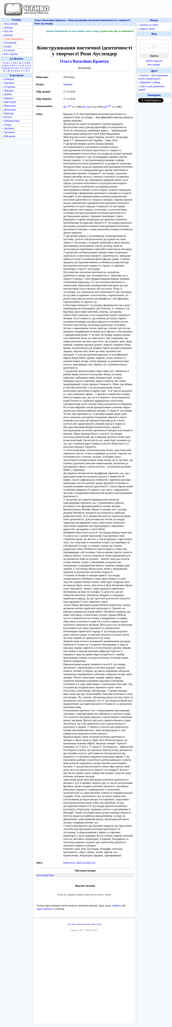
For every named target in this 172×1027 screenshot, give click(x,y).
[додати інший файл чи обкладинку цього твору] (72, 31)
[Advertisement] (98, 979)
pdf (105, 106)
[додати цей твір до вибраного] (116, 31)
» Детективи (9, 109)
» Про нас (7, 31)
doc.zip (86, 106)
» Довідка (7, 27)
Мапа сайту (97, 924)
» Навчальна (9, 105)
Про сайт (71, 924)
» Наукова (7, 98)
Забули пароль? (154, 60)
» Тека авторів (10, 23)
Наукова (67, 84)
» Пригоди (8, 113)
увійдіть (116, 905)
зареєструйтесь (45, 908)
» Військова (8, 136)
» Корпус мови (146, 28)
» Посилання (9, 42)
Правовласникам (84, 924)
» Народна (8, 90)
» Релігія (7, 117)
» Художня (8, 82)
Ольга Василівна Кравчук (84, 61)
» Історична (8, 86)
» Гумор (6, 124)
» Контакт (7, 35)
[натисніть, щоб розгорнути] (79, 862)
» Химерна (8, 79)
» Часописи (8, 132)
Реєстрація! (154, 64)
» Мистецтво (9, 101)
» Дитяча (7, 94)
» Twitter (6, 46)
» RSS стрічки (10, 54)
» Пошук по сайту (148, 24)
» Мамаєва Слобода (149, 82)
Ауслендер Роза (45, 875)
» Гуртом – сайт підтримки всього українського (153, 77)
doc (65, 106)
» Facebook (8, 50)
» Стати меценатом (12, 38)
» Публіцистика (10, 120)
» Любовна (8, 128)
